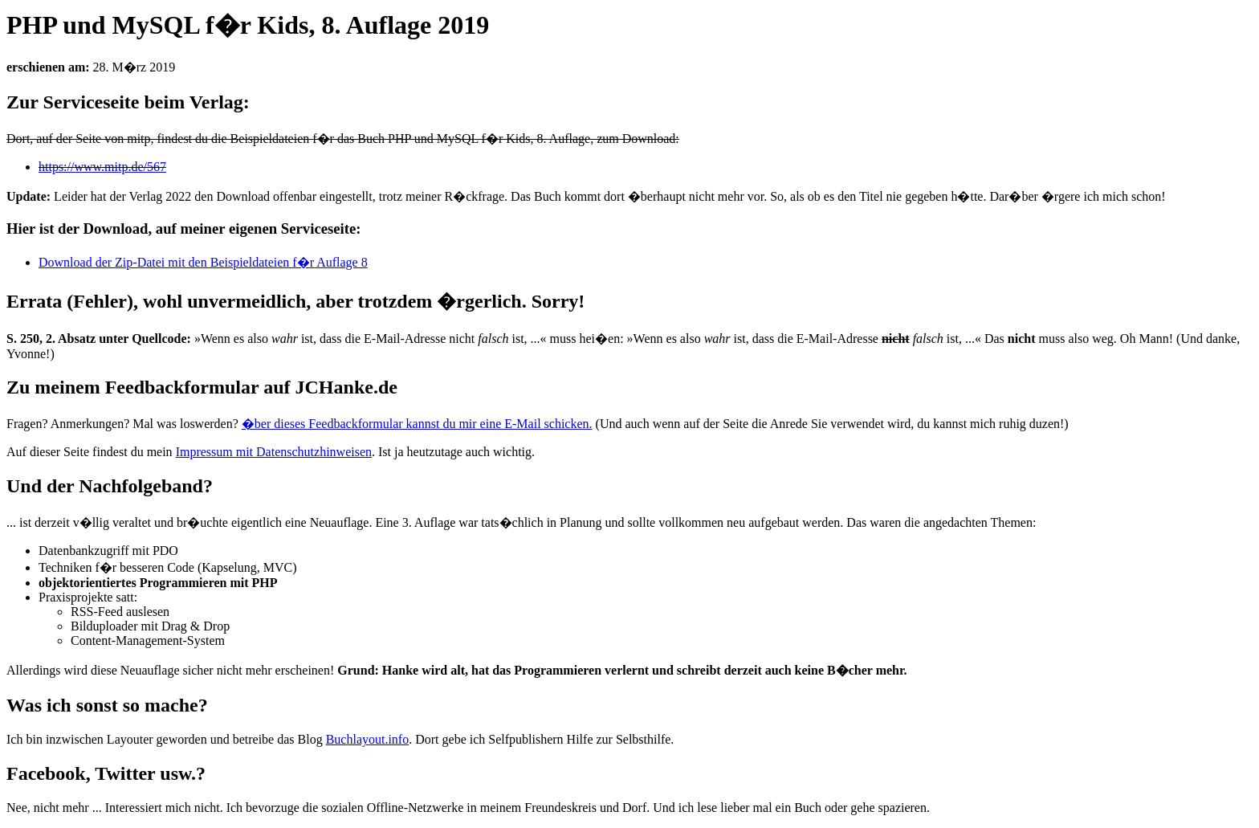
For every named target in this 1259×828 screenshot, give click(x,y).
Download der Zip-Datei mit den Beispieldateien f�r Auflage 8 (203, 262)
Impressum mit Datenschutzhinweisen (274, 452)
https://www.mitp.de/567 (102, 166)
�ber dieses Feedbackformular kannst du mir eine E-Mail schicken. (417, 423)
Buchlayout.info (367, 739)
